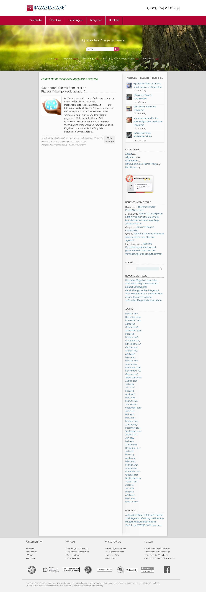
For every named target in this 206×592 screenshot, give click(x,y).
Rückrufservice (73, 558)
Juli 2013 (129, 451)
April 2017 (130, 354)
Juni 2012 (129, 488)
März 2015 (130, 417)
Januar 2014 (131, 444)
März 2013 (130, 461)
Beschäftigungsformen (116, 548)
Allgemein (68, 58)
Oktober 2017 (131, 347)
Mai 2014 (129, 441)
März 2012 (130, 498)
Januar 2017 (131, 364)
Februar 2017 (131, 360)
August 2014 (131, 434)
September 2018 (133, 330)
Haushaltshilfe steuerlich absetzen (160, 558)
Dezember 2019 (132, 317)
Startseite (35, 19)
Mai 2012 (129, 491)
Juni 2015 (129, 411)
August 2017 (131, 350)
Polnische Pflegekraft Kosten (158, 548)
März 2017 (130, 357)
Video (29, 555)
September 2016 (133, 377)
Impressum (32, 552)
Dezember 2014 (132, 428)
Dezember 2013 (132, 448)
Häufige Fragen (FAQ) (115, 552)
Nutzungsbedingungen (65, 583)
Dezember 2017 (132, 340)
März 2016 (130, 397)
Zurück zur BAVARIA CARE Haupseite (143, 525)
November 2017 (133, 344)
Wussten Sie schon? (100, 583)
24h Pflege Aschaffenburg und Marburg (144, 518)
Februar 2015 (131, 421)
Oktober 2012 (131, 475)
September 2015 (133, 408)
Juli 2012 (129, 485)
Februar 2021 (131, 313)
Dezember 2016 (133, 367)
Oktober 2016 (131, 374)
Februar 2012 (131, 501)
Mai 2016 (129, 391)
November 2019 (133, 320)
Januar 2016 (131, 404)
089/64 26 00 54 (165, 8)
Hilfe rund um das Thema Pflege (118, 58)
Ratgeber (95, 19)
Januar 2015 (131, 424)
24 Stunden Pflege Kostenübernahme (143, 300)
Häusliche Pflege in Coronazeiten (141, 280)
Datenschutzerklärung (83, 583)
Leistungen (75, 19)
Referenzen (111, 558)
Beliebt (144, 78)
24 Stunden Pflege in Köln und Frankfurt (144, 515)
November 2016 (133, 371)
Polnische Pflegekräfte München (140, 522)
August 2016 (131, 381)
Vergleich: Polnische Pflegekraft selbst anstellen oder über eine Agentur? (144, 237)
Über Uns (55, 19)
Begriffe (157, 78)
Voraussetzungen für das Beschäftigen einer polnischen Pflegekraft (148, 121)
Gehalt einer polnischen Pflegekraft (142, 290)
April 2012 (130, 495)
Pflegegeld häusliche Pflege (158, 552)
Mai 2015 (129, 414)
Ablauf (50, 58)
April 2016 (130, 394)
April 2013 (130, 458)
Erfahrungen (89, 58)
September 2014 (133, 431)
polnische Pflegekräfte (151, 583)
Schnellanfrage (73, 555)
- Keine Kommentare (77, 145)
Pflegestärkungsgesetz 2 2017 (54, 145)
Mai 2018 (129, 334)
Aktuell (132, 78)
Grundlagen (137, 583)
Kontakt (114, 19)
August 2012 (131, 481)
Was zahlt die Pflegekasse (157, 555)
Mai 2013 (129, 454)
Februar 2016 (131, 401)
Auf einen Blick (112, 555)
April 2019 (130, 324)
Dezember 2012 (132, 471)
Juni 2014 (129, 438)
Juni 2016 (129, 387)
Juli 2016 (129, 384)
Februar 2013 (131, 465)
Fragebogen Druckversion (78, 552)
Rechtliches (148, 58)
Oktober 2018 (131, 327)
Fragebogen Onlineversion (78, 548)
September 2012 (133, 478)
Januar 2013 (131, 468)
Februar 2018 (131, 337)
